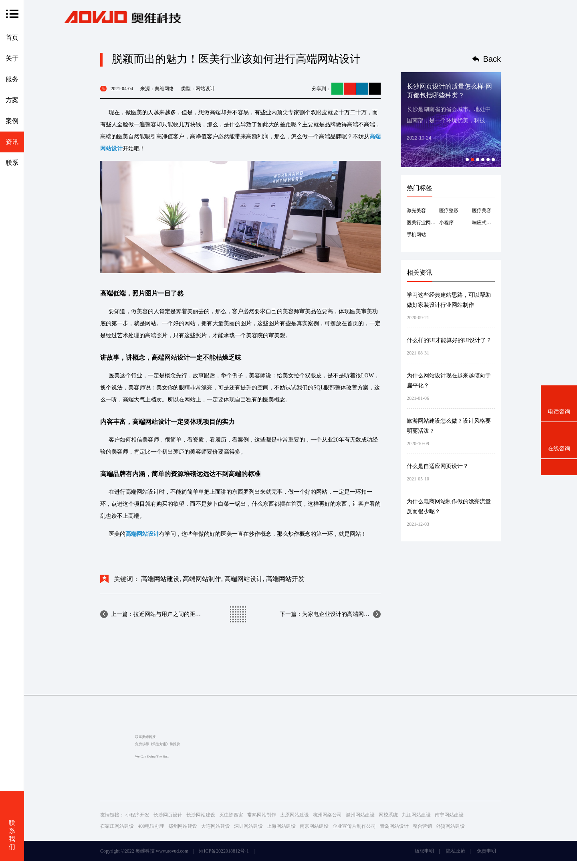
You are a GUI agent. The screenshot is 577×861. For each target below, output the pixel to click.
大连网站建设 (215, 826)
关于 (12, 58)
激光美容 (416, 210)
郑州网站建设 (182, 826)
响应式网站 (483, 222)
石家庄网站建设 (117, 826)
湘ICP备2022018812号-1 (224, 851)
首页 (12, 37)
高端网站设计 (243, 578)
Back (492, 59)
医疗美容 (481, 210)
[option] (451, 119)
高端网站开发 (285, 578)
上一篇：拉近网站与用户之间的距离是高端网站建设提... (156, 614)
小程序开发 (137, 815)
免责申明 (486, 851)
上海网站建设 (281, 826)
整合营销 (422, 826)
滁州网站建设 (360, 815)
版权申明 (424, 851)
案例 (12, 121)
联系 (12, 162)
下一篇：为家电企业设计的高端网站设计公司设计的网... (330, 614)
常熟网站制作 (261, 815)
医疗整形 (448, 210)
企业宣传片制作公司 (354, 826)
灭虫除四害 (231, 815)
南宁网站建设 (449, 815)
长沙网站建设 (200, 815)
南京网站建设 (314, 826)
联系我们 (12, 834)
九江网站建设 (416, 815)
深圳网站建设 (248, 826)
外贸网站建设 (450, 826)
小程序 (446, 222)
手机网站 (416, 234)
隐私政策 (455, 851)
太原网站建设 (294, 815)
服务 (12, 79)
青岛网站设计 (394, 826)
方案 (12, 100)
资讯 (12, 141)
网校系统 (388, 815)
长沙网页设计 (167, 815)
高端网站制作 (202, 578)
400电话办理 (151, 826)
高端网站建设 (160, 578)
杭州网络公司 (327, 815)
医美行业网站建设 (423, 222)
